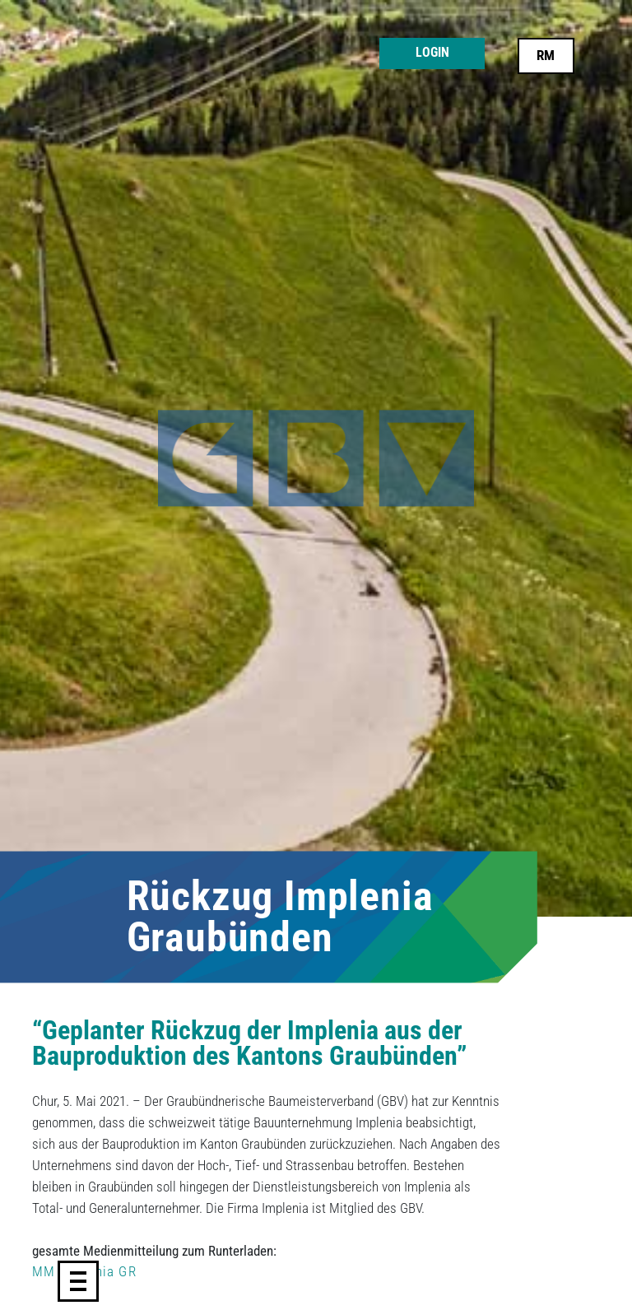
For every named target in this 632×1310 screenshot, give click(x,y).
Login (432, 52)
